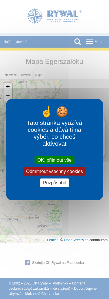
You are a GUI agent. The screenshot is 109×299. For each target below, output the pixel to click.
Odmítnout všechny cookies (54, 171)
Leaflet (52, 240)
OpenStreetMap (76, 240)
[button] (7, 87)
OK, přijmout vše (54, 160)
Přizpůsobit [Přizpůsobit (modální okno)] (54, 182)
